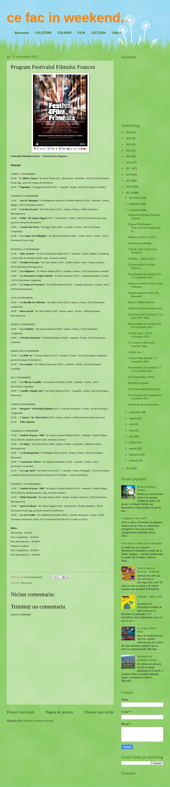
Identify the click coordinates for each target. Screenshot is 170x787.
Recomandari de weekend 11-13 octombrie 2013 (145, 369)
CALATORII (43, 32)
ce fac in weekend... (69, 17)
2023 (129, 138)
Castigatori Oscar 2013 (134, 518)
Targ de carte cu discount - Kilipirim (148, 570)
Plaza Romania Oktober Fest (144, 389)
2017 (129, 168)
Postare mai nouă (20, 712)
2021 (129, 150)
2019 (129, 156)
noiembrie (135, 203)
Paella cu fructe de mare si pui (145, 308)
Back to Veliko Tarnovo (141, 302)
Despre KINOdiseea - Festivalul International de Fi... (144, 227)
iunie (132, 430)
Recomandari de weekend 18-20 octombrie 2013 (145, 325)
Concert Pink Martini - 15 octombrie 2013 (142, 360)
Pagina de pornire (59, 712)
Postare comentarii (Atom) (38, 720)
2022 (129, 144)
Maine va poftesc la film (142, 237)
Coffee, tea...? (136, 352)
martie (133, 448)
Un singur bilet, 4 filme (141, 376)
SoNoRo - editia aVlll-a (141, 258)
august (133, 418)
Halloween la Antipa (139, 243)
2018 (129, 162)
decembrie (135, 197)
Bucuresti (22, 32)
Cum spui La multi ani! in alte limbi (141, 543)
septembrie (135, 412)
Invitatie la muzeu (138, 382)
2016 (129, 174)
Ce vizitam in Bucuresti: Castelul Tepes (142, 344)
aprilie (133, 442)
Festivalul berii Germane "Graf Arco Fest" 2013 (145, 316)
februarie (134, 454)
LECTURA (98, 32)
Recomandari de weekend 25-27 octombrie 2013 (145, 276)
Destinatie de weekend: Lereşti (146, 658)
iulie (132, 424)
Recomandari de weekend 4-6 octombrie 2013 (145, 397)
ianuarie (134, 460)
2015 (129, 180)
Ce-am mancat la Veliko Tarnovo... (141, 266)
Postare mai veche (99, 712)
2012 (129, 468)
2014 (129, 186)
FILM (81, 32)
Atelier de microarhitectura (143, 404)
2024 (129, 132)
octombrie (135, 209)
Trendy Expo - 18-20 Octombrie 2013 (140, 335)
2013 (129, 192)
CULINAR (64, 32)
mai (131, 436)
